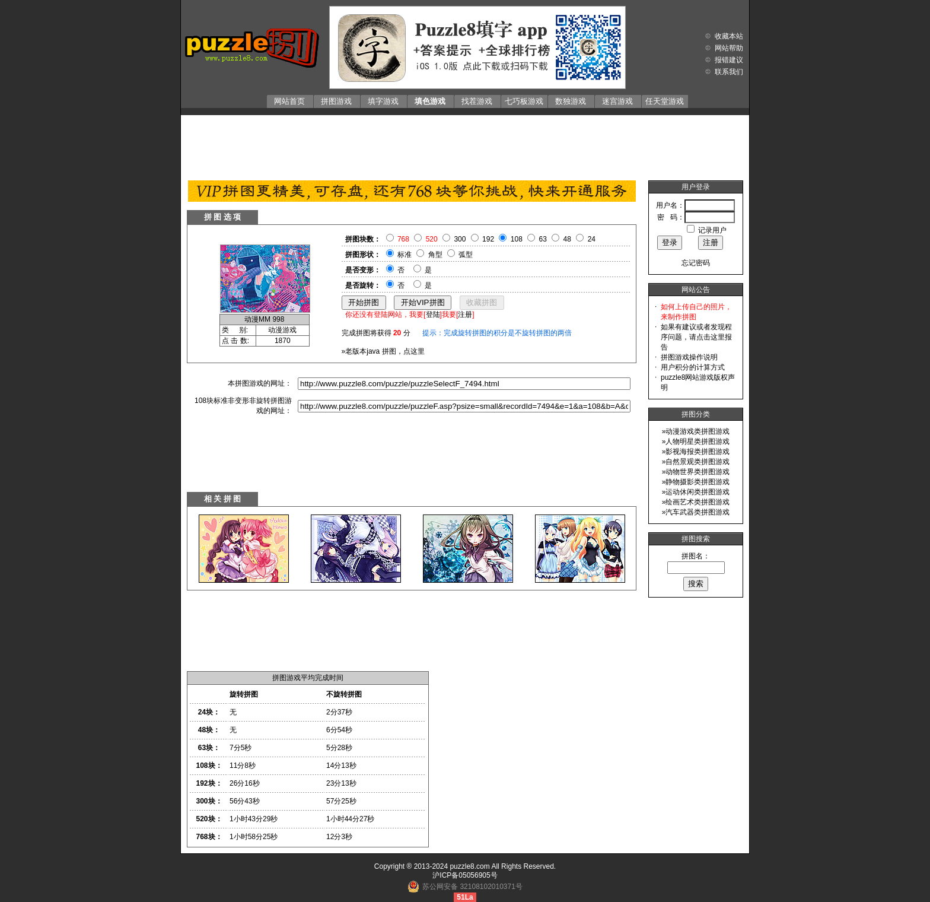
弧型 (465, 254)
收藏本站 (729, 36)
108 (517, 239)
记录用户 (712, 230)
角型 (435, 254)
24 (591, 239)
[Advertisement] (465, 144)
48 (567, 239)
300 (460, 239)
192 (488, 239)
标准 (404, 254)
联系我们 (729, 72)
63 (543, 239)
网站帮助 (729, 48)
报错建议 (729, 60)
